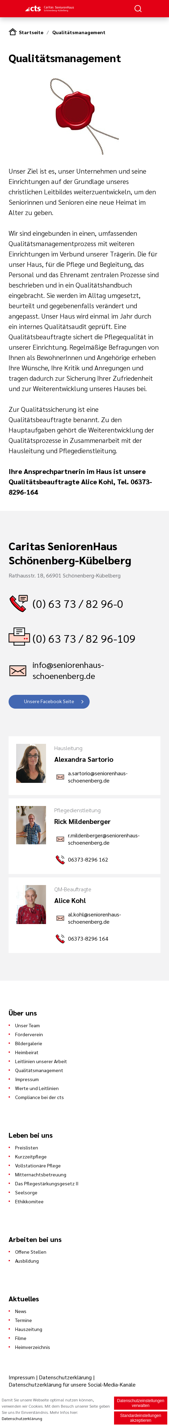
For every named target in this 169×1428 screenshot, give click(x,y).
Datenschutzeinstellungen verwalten (140, 1404)
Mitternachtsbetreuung (40, 1174)
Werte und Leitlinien (37, 1088)
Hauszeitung (28, 1329)
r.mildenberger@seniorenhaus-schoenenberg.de (103, 839)
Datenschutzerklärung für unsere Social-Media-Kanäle (72, 1384)
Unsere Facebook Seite (49, 701)
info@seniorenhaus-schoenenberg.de (68, 670)
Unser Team (27, 1025)
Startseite (31, 32)
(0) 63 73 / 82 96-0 (78, 603)
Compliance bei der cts (39, 1097)
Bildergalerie (28, 1043)
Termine (23, 1320)
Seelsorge (26, 1192)
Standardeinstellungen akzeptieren (140, 1419)
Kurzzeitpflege (31, 1156)
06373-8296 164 (88, 938)
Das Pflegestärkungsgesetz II (46, 1183)
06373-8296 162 (88, 859)
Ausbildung (27, 1260)
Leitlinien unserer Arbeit (41, 1061)
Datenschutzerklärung (65, 1377)
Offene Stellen (30, 1252)
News (20, 1311)
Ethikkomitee (29, 1201)
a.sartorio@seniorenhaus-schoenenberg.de (97, 776)
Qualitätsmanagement (78, 32)
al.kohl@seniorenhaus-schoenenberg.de (94, 918)
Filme (20, 1338)
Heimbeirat (26, 1052)
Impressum (27, 1079)
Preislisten (26, 1147)
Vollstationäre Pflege (38, 1165)
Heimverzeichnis (32, 1347)
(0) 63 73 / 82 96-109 (84, 638)
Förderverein (29, 1034)
